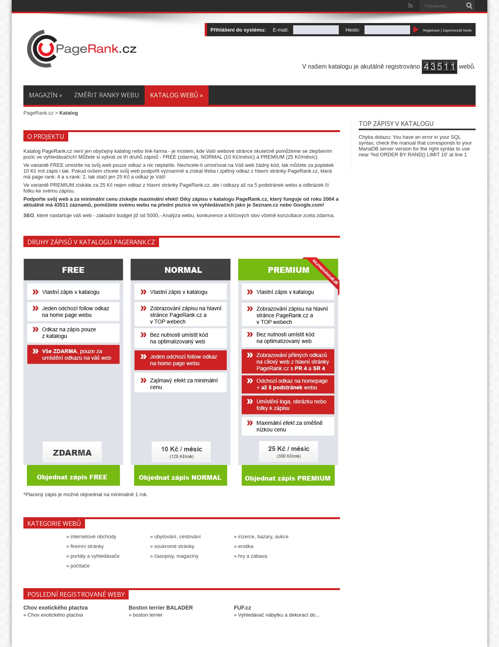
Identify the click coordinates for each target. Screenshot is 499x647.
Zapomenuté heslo (457, 30)
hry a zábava (252, 556)
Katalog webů (176, 95)
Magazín (45, 95)
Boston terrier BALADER (161, 608)
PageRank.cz (38, 113)
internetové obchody (93, 536)
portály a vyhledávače (95, 556)
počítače (80, 566)
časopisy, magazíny (176, 556)
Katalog (68, 113)
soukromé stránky (174, 546)
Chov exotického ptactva (55, 608)
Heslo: (352, 30)
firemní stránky (87, 546)
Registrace (431, 30)
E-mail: (280, 30)
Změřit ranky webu (106, 95)
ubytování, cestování (177, 536)
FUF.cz (242, 608)
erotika (245, 546)
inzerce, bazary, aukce (263, 536)
